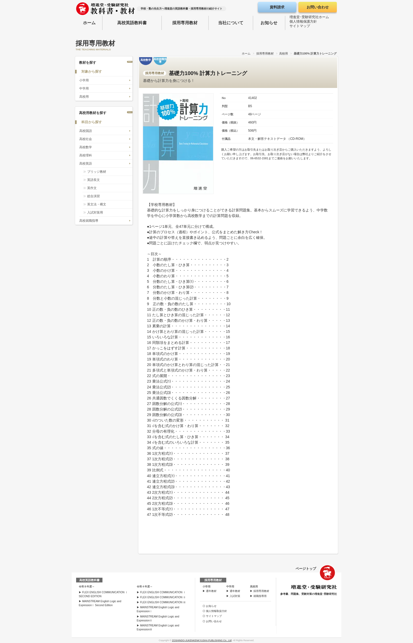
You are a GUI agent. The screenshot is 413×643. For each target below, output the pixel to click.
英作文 (92, 188)
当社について (230, 23)
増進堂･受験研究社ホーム (309, 18)
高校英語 (85, 163)
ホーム (89, 23)
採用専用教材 (185, 23)
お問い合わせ (318, 7)
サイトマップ (299, 27)
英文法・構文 (96, 204)
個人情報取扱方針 (216, 611)
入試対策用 (95, 212)
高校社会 (85, 139)
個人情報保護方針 (303, 22)
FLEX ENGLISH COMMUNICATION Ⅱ (163, 597)
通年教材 (211, 591)
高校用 (283, 53)
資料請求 (277, 7)
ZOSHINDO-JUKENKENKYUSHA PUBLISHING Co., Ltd (202, 640)
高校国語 (85, 131)
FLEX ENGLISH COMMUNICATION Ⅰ (163, 592)
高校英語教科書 (132, 23)
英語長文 (93, 180)
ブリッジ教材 (96, 172)
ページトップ (306, 569)
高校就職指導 (88, 220)
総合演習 (93, 196)
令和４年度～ (145, 586)
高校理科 (85, 155)
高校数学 (85, 147)
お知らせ (268, 23)
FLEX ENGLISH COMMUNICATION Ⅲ (163, 602)
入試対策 (235, 596)
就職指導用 (260, 596)
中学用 (84, 88)
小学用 (84, 80)
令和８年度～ (87, 586)
